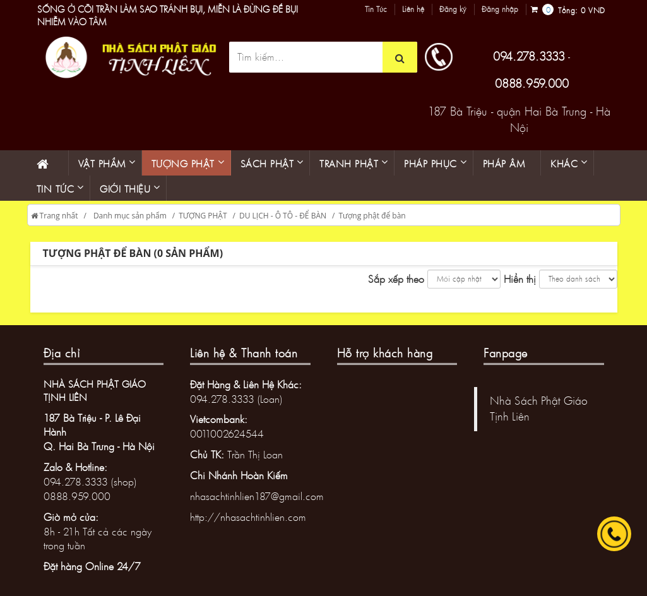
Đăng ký (452, 9)
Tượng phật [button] (183, 163)
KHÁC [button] (564, 163)
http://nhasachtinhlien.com (248, 516)
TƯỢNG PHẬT (203, 215)
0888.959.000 (532, 83)
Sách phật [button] (267, 163)
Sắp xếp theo (396, 278)
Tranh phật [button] (348, 163)
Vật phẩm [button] (102, 163)
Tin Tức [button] (55, 188)
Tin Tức (376, 9)
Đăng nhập (500, 9)
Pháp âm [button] (504, 163)
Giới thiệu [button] (125, 188)
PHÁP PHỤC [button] (430, 163)
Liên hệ (413, 9)
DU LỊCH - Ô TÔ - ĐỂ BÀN (282, 215)
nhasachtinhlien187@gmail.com (257, 496)
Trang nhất (54, 215)
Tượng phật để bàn (371, 215)
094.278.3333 (529, 56)
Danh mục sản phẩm (130, 215)
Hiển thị (520, 278)
